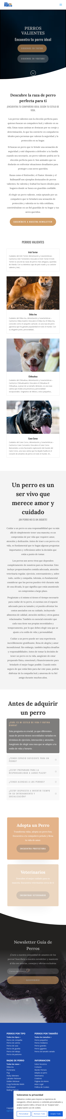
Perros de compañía (14, 1040)
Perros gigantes (40, 1048)
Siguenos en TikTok (32, 48)
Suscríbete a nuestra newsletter (32, 221)
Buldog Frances (13, 1090)
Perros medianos (41, 1043)
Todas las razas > (13, 1064)
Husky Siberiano (13, 1076)
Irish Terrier (33, 252)
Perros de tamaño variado (44, 1051)
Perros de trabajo (13, 1051)
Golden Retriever (13, 1081)
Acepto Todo (55, 1114)
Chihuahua (33, 376)
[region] (39, 1105)
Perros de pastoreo (14, 1054)
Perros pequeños (41, 1040)
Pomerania (11, 1070)
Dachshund (11, 1087)
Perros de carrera (13, 1043)
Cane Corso (33, 438)
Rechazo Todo (39, 1114)
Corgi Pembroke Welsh (15, 1084)
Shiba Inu (33, 314)
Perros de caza (12, 1046)
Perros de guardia (13, 1048)
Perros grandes (40, 1046)
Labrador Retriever (14, 1078)
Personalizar (23, 1114)
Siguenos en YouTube (33, 58)
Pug (8, 1073)
